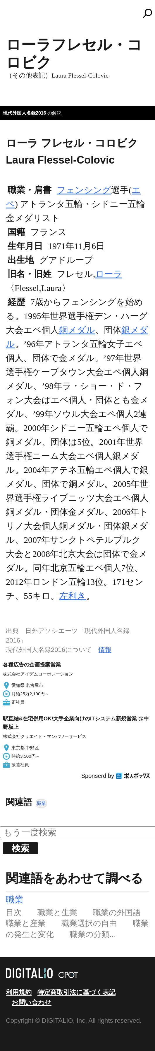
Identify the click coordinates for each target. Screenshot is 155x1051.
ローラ (108, 274)
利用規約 (19, 992)
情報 (105, 649)
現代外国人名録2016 (24, 112)
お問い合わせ (31, 1002)
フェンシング (84, 190)
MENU (14, 16)
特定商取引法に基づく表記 (76, 992)
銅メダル (77, 330)
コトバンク (80, 13)
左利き (72, 596)
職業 (41, 803)
